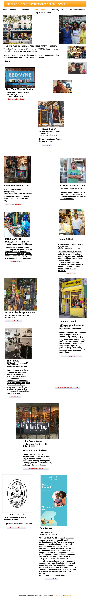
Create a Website (59, 595)
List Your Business (68, 595)
